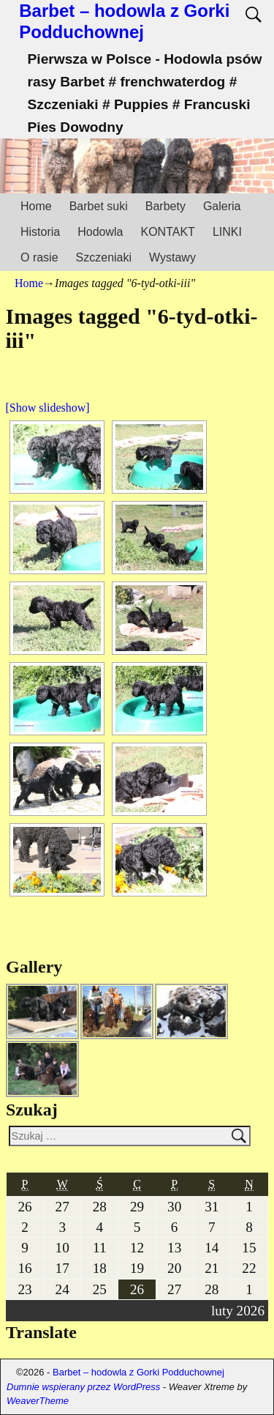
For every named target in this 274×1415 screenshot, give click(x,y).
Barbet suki (98, 206)
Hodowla (100, 232)
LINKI (227, 232)
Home (36, 206)
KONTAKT (168, 232)
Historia (40, 232)
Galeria (222, 206)
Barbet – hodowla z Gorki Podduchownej (124, 21)
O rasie (39, 257)
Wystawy (172, 257)
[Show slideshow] (48, 407)
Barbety (165, 206)
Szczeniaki (104, 257)
